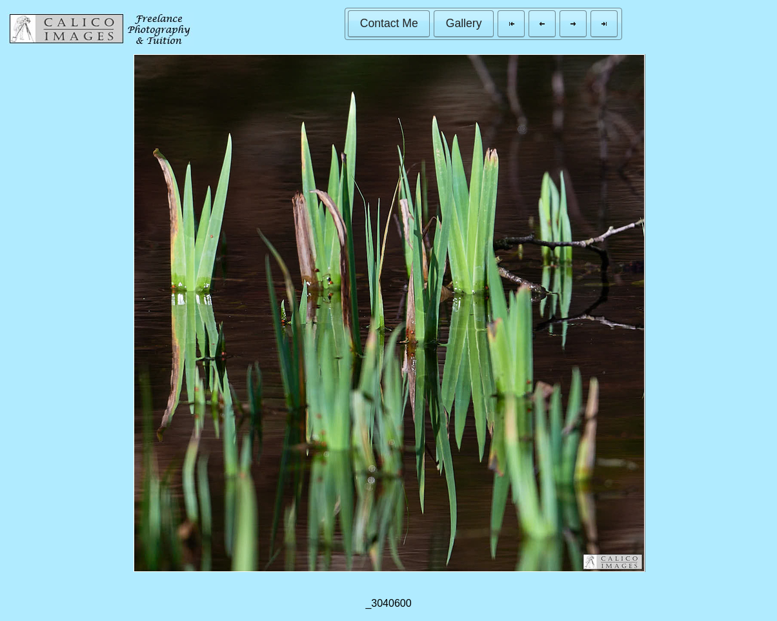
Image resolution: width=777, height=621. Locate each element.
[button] (389, 23)
